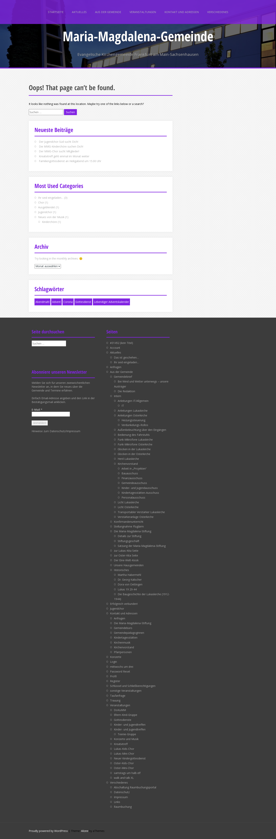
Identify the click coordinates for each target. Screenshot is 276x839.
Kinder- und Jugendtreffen (129, 724)
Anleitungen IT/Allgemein (133, 401)
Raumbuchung (123, 807)
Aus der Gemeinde (108, 12)
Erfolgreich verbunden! (124, 604)
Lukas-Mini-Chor (124, 753)
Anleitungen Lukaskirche (133, 410)
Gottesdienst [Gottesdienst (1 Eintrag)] (83, 302)
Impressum (73, 431)
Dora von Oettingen (130, 584)
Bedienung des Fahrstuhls (134, 435)
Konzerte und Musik (126, 739)
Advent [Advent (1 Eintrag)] (56, 302)
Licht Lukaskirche (128, 502)
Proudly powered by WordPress (48, 831)
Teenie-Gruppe (127, 734)
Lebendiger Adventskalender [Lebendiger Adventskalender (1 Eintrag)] (111, 302)
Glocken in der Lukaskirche (134, 449)
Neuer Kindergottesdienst (130, 758)
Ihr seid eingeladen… (50, 197)
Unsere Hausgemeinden (129, 565)
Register (115, 681)
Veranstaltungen (143, 12)
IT (123, 405)
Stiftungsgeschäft (128, 541)
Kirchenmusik (122, 642)
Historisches (121, 570)
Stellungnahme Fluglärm (129, 526)
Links (117, 802)
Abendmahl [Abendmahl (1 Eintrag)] (42, 302)
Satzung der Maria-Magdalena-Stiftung (142, 546)
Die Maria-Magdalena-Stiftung (132, 531)
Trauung (115, 700)
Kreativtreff (121, 744)
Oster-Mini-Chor (124, 768)
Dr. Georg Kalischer (130, 579)
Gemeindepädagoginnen (129, 633)
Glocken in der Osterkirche (134, 454)
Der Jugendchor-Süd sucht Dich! (58, 141)
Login (113, 661)
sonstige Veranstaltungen (125, 690)
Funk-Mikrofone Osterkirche (135, 444)
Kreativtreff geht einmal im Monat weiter (64, 156)
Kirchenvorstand (128, 464)
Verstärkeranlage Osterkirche (136, 517)
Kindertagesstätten (125, 637)
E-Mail (37, 409)
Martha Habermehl (129, 575)
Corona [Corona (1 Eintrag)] (68, 302)
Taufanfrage (117, 695)
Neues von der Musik (51, 217)
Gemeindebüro (123, 628)
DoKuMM (120, 710)
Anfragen (115, 367)
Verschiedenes (217, 12)
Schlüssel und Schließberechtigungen (132, 686)
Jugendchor (45, 212)
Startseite (55, 12)
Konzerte (115, 657)
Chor (41, 202)
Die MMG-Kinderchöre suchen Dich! (61, 146)
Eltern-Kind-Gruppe (125, 715)
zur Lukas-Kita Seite (126, 550)
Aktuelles (79, 12)
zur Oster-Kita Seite (126, 555)
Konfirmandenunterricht (128, 521)
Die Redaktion (126, 391)
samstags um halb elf (127, 773)
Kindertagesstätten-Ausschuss (140, 492)
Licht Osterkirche (128, 507)
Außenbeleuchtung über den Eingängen (142, 430)
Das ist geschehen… (126, 357)
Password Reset (120, 671)
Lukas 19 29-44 (127, 589)
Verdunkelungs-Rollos (135, 425)
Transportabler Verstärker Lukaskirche (141, 512)
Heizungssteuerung (133, 420)
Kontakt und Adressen (181, 12)
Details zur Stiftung (129, 536)
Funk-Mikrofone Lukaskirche (135, 439)
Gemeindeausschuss (134, 483)
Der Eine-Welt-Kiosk (126, 560)
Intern (117, 396)
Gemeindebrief (123, 376)
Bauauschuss (130, 473)
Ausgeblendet (46, 207)
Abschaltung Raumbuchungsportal (135, 787)
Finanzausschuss (132, 478)
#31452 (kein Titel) (121, 343)
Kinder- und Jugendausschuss (140, 488)
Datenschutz (122, 792)
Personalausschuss (133, 497)
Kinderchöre (49, 222)
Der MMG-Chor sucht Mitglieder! (59, 151)
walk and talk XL (124, 778)
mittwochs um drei (121, 666)
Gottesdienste (122, 720)
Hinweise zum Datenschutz (48, 431)
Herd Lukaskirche (128, 459)
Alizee (84, 831)
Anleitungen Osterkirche (132, 415)
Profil (113, 676)
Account (115, 347)
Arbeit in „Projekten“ (134, 468)
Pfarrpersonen (123, 652)
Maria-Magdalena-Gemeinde (138, 36)
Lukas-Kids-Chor (124, 749)
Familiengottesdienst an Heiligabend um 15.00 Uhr (70, 161)
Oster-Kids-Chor (124, 763)
